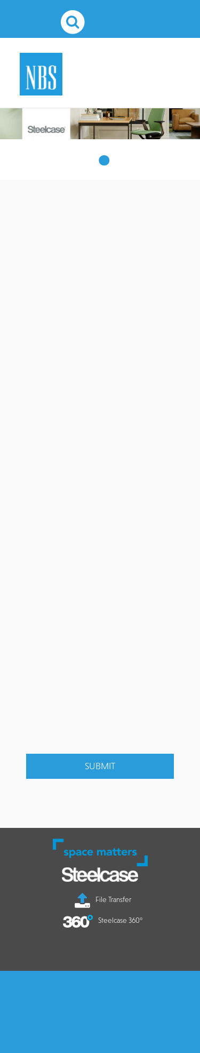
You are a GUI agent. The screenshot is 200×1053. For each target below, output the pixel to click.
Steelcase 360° (102, 920)
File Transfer (103, 899)
